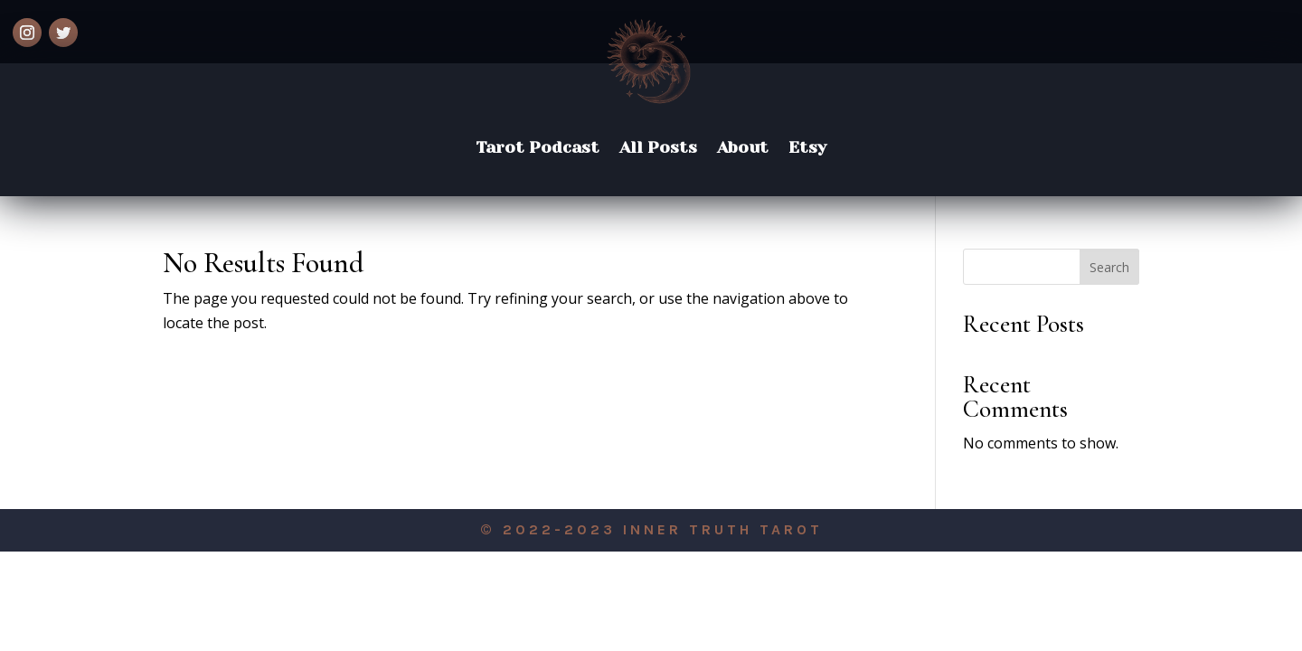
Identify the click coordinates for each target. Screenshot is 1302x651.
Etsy (807, 147)
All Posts (658, 147)
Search (1109, 267)
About (743, 147)
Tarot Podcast (537, 147)
